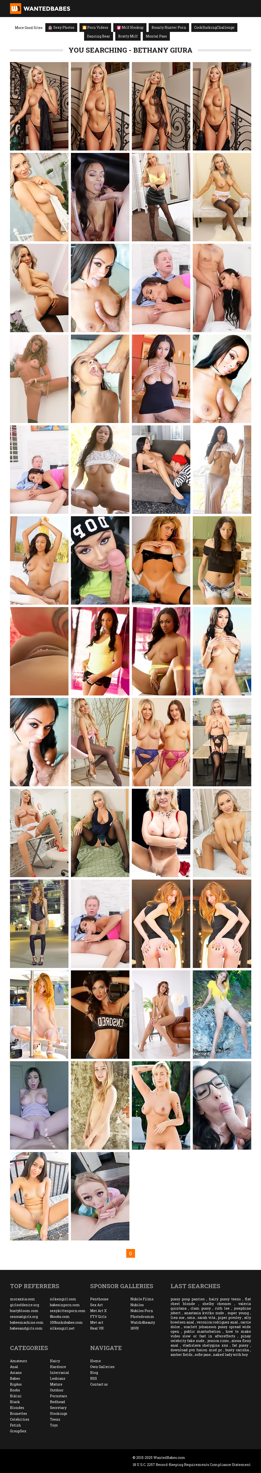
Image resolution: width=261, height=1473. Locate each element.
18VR (134, 1328)
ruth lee (222, 1308)
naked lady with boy (230, 1354)
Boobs (15, 1390)
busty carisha (237, 1350)
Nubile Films (142, 1299)
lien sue (177, 1317)
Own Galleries (102, 1366)
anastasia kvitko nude (204, 1313)
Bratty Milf (128, 36)
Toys (54, 1425)
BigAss (16, 1384)
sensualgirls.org (24, 1316)
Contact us (99, 1384)
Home (95, 1361)
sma (191, 1317)
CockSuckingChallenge (214, 27)
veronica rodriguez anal (217, 1322)
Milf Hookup (130, 27)
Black (15, 1401)
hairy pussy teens (225, 1299)
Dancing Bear (98, 36)
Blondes (17, 1407)
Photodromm (142, 1316)
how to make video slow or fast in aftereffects (211, 1333)
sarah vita (206, 1317)
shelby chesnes (217, 1303)
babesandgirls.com (26, 1328)
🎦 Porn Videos (95, 27)
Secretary (58, 1407)
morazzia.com (22, 1299)
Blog (94, 1372)
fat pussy (240, 1345)
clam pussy (201, 1308)
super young (238, 1313)
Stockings (58, 1413)
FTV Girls (98, 1316)
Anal (14, 1366)
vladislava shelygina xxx (205, 1345)
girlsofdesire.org (24, 1305)
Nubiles (137, 1305)
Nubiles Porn (141, 1310)
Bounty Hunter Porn (169, 27)
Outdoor (57, 1390)
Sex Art (96, 1305)
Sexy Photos (61, 27)
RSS (93, 1378)
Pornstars (58, 1396)
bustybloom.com (24, 1310)
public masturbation (202, 1331)
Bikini (16, 1396)
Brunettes (18, 1413)
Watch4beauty (142, 1322)
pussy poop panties (188, 1299)
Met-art (96, 1322)
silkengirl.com (63, 1299)
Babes (15, 1378)
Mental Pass (156, 36)
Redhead (57, 1401)
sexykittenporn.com (68, 1310)
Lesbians (57, 1378)
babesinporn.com (65, 1305)
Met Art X (98, 1310)
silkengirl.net (62, 1328)
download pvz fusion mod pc (196, 1350)
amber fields (182, 1354)
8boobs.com (60, 1316)
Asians (16, 1372)
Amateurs (18, 1361)
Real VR (97, 1328)
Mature (56, 1384)
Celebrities (19, 1419)
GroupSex (18, 1431)
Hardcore (58, 1366)
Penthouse (99, 1299)
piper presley (229, 1317)
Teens (55, 1419)
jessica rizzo (218, 1340)
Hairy (55, 1361)
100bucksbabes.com (66, 1322)
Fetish (15, 1425)
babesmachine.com (27, 1322)
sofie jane (203, 1354)
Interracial (59, 1372)
